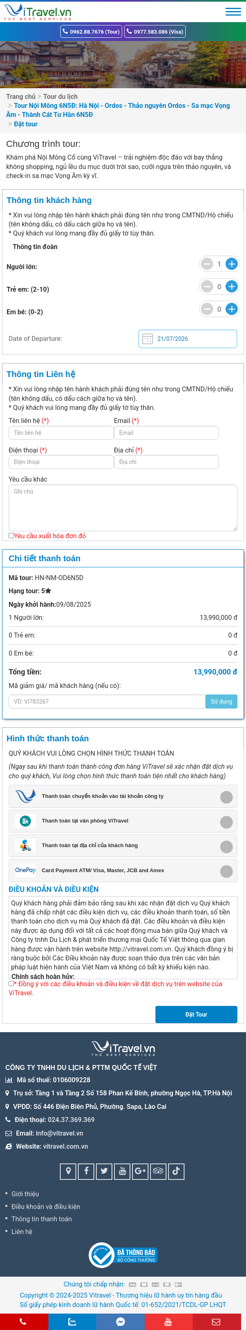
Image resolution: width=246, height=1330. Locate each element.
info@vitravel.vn (59, 1133)
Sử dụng (221, 701)
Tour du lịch (60, 97)
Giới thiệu (25, 1194)
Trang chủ (21, 97)
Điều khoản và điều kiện (45, 1207)
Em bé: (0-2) (25, 312)
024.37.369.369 (71, 1120)
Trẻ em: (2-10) (28, 289)
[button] (120, 796)
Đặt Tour (196, 1014)
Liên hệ (21, 1232)
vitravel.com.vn (65, 1146)
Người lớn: (22, 267)
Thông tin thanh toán (41, 1219)
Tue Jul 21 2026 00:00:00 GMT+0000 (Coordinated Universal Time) (187, 338)
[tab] (123, 796)
